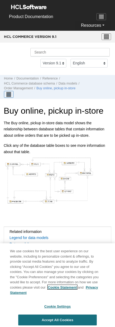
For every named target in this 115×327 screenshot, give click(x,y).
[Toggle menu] (106, 36)
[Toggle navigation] (101, 16)
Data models (67, 83)
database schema (29, 83)
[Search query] (70, 52)
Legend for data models (29, 238)
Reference (50, 78)
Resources (91, 25)
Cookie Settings (57, 308)
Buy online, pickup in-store (56, 88)
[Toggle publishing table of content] (8, 94)
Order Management (18, 88)
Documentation (27, 78)
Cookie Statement (62, 289)
